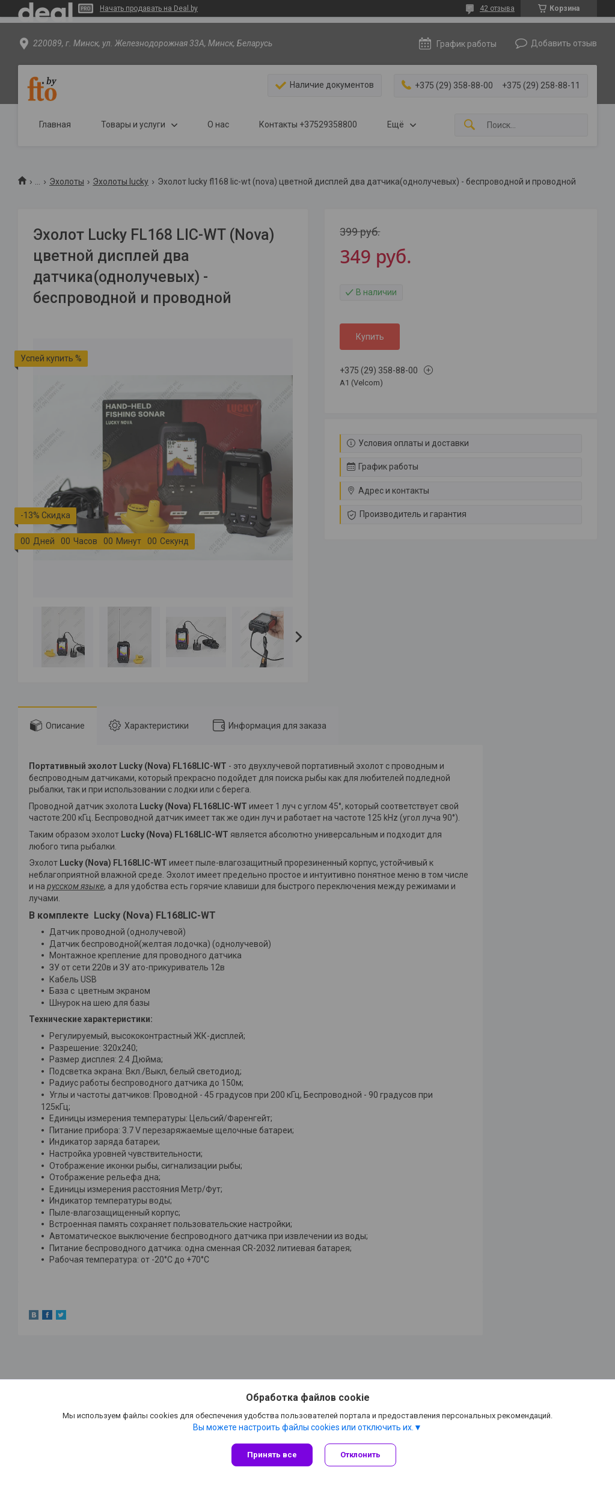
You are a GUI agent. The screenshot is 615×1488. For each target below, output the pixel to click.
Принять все (272, 1454)
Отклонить (360, 1454)
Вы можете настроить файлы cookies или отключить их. (303, 1427)
